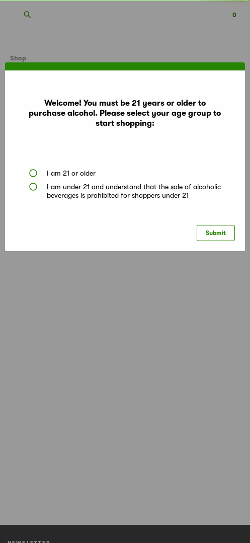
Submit (216, 233)
